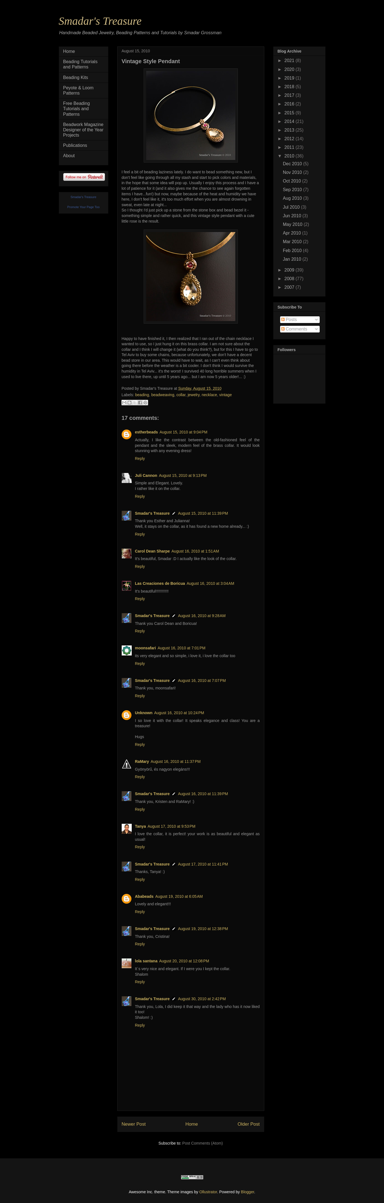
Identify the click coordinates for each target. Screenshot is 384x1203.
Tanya (140, 826)
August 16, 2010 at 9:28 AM (202, 615)
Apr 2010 (292, 233)
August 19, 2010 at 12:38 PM (203, 928)
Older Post (249, 1124)
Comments (294, 329)
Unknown (144, 713)
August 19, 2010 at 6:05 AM (179, 896)
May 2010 (293, 224)
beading (142, 395)
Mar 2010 (293, 241)
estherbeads (146, 432)
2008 (289, 278)
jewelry (194, 395)
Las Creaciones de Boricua (160, 583)
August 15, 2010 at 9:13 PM (183, 475)
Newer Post (134, 1124)
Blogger (247, 1192)
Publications (75, 145)
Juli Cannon (146, 475)
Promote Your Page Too (83, 207)
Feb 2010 (293, 250)
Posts (289, 319)
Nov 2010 (293, 172)
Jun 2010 (292, 215)
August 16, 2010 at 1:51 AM (195, 551)
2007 (289, 287)
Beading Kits (75, 77)
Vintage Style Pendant (151, 61)
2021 (289, 60)
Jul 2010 (292, 207)
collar (180, 395)
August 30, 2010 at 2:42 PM (202, 999)
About (69, 155)
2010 (289, 156)
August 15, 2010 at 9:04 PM (183, 432)
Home (191, 1124)
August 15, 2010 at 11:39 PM (203, 513)
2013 (289, 130)
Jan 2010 (292, 259)
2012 (289, 138)
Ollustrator (208, 1192)
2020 (289, 69)
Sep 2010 (293, 189)
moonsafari (145, 648)
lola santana (146, 961)
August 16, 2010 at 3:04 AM (210, 583)
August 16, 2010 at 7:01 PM (182, 648)
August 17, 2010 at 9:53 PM (171, 826)
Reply (140, 458)
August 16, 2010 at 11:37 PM (175, 761)
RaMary (142, 761)
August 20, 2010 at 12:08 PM (184, 961)
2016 (289, 104)
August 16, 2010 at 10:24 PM (179, 713)
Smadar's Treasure (100, 21)
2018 (289, 86)
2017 (289, 95)
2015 (289, 112)
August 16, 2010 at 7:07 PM (202, 680)
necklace (209, 395)
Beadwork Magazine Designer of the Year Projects (83, 129)
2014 (289, 121)
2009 (289, 270)
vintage (225, 395)
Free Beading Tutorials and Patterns (76, 108)
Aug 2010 (293, 198)
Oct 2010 (292, 181)
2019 (289, 78)
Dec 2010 (293, 163)
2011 (289, 147)
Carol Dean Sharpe (152, 551)
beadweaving (162, 395)
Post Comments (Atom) (202, 1143)
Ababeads (144, 896)
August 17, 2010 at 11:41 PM (203, 864)
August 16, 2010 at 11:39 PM (203, 794)
